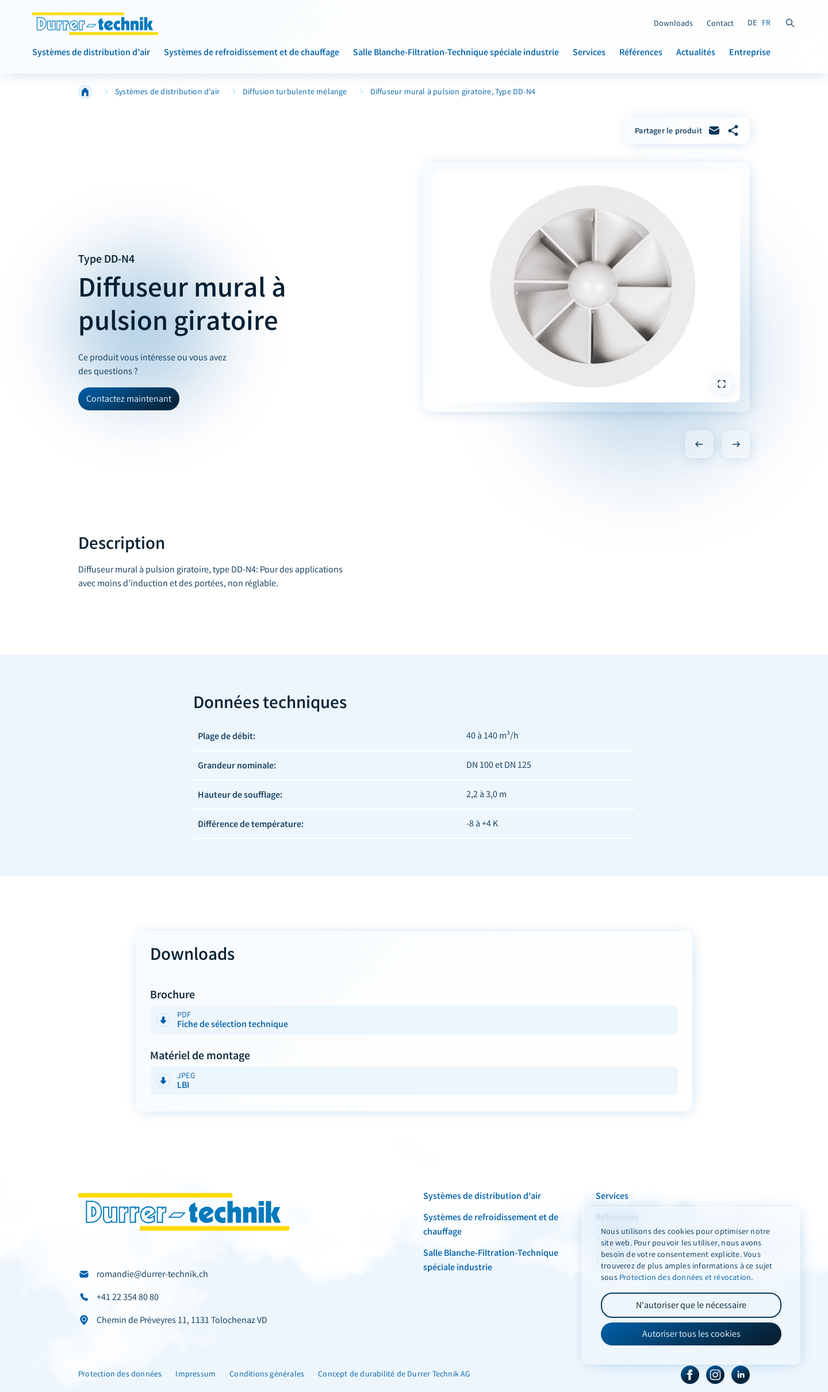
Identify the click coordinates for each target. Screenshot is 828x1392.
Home (85, 92)
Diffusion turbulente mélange (295, 92)
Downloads (673, 23)
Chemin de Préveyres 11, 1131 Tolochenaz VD (182, 1319)
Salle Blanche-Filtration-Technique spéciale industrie (456, 51)
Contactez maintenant (128, 398)
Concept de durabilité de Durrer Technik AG (394, 1374)
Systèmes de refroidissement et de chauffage (251, 51)
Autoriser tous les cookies (691, 1333)
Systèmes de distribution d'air (167, 92)
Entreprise (749, 51)
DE (752, 23)
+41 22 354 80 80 (128, 1296)
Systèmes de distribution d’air (91, 51)
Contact (720, 23)
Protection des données (120, 1374)
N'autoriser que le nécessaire (691, 1304)
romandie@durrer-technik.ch (152, 1273)
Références (640, 51)
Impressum (195, 1374)
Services (589, 51)
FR (766, 23)
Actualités (695, 51)
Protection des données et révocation (685, 1277)
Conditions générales (266, 1374)
